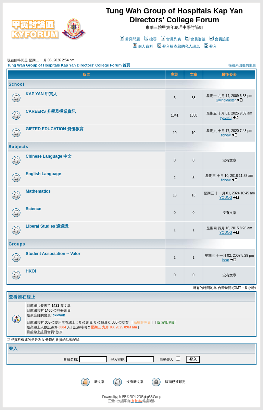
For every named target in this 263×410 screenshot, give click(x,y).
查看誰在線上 (22, 296)
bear (225, 260)
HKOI (31, 271)
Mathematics (38, 191)
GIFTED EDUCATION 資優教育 (55, 128)
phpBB (121, 397)
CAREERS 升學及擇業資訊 (51, 111)
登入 (210, 46)
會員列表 (171, 39)
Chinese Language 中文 (49, 156)
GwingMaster (226, 100)
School (16, 84)
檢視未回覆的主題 (242, 65)
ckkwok (59, 315)
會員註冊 (220, 39)
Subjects (18, 146)
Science (33, 208)
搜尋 (150, 39)
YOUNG (226, 198)
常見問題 (130, 39)
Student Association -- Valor (53, 253)
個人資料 (143, 46)
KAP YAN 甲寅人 (41, 94)
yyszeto (225, 118)
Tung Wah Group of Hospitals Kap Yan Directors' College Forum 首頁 (68, 65)
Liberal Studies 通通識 (47, 226)
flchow (225, 135)
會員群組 (195, 39)
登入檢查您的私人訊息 (178, 46)
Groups (17, 244)
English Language (43, 173)
